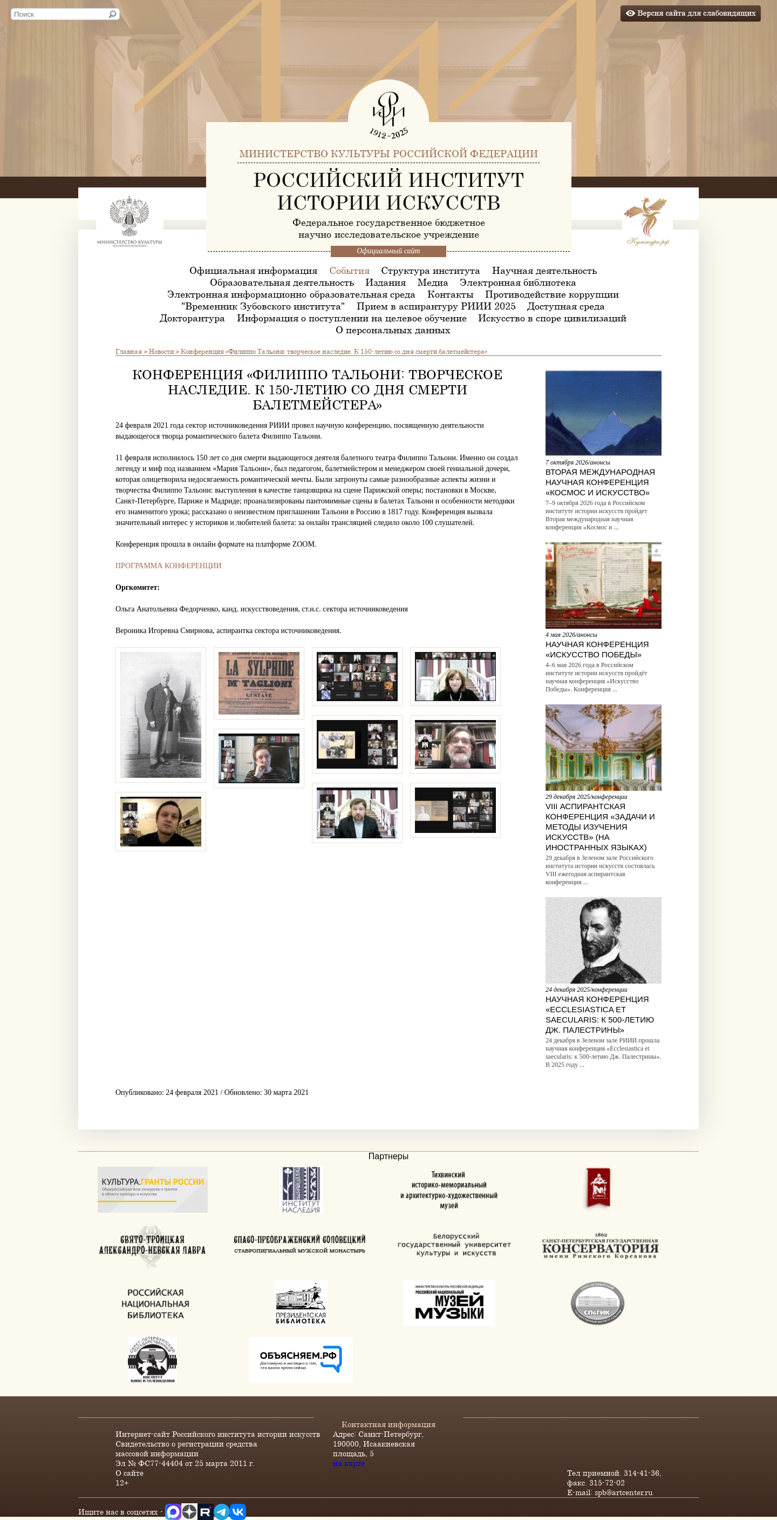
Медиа (433, 282)
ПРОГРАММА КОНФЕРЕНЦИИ (168, 566)
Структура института (430, 270)
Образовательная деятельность (282, 282)
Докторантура (192, 318)
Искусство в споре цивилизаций (552, 318)
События (349, 270)
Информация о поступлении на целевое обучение (352, 318)
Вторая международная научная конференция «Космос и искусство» (600, 482)
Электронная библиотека (518, 282)
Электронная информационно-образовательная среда (291, 294)
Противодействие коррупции (552, 294)
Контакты (450, 294)
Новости (161, 351)
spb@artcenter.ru (624, 1492)
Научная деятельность (544, 270)
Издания (385, 282)
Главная (128, 351)
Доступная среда (566, 306)
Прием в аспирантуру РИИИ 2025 (436, 306)
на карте (349, 1463)
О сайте (129, 1472)
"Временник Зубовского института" (263, 306)
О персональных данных (393, 329)
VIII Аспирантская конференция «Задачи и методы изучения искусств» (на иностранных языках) (600, 827)
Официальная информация (253, 270)
